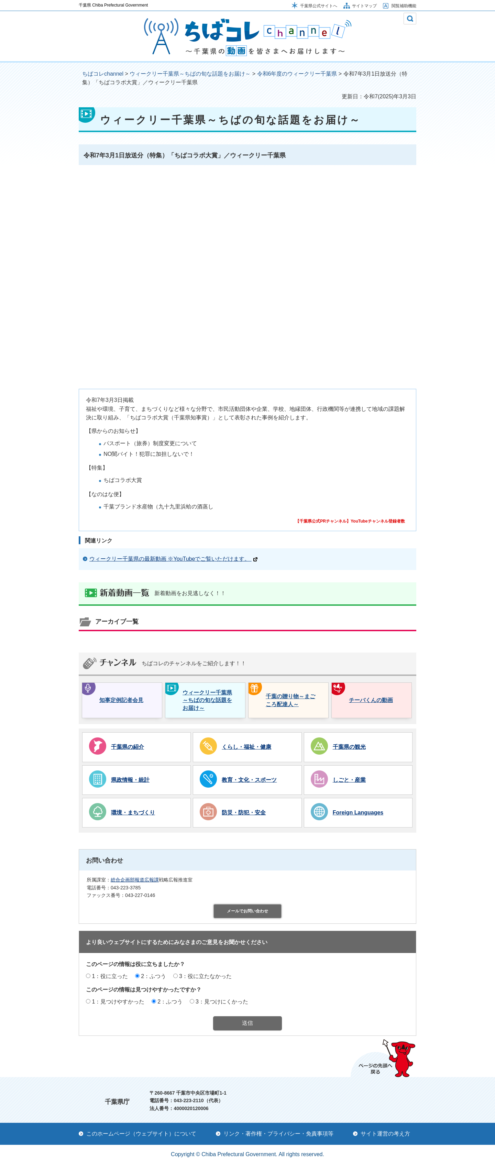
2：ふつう (153, 976)
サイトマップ (364, 5)
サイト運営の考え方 (385, 1134)
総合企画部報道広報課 (135, 880)
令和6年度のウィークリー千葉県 (297, 74)
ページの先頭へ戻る (383, 1058)
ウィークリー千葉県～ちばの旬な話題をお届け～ (190, 74)
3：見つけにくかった (222, 1002)
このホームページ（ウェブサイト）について (141, 1134)
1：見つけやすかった (118, 1002)
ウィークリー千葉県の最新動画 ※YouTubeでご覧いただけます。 (173, 559)
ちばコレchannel (102, 74)
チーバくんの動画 (371, 700)
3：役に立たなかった (205, 976)
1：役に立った (110, 976)
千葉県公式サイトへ (318, 5)
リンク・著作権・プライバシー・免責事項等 (278, 1134)
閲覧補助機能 (404, 5)
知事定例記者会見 (121, 700)
